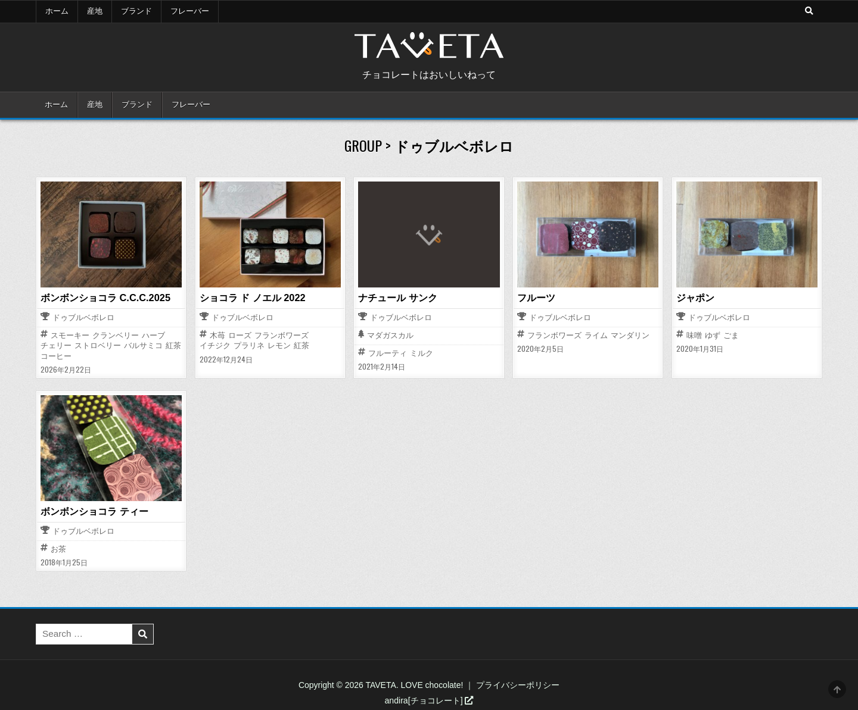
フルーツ (536, 297)
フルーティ (387, 353)
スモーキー (70, 335)
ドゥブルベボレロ (83, 318)
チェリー (56, 345)
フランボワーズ (281, 335)
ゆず (712, 335)
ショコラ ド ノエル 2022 (252, 297)
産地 (94, 11)
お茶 (58, 548)
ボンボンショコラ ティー (94, 510)
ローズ (239, 335)
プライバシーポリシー (517, 684)
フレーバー (189, 11)
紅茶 (173, 345)
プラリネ (249, 345)
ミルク (421, 353)
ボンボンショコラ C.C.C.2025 (105, 297)
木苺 (217, 335)
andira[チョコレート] (429, 700)
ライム (596, 335)
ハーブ (153, 335)
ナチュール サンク (397, 297)
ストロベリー (97, 345)
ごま (731, 335)
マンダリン (630, 335)
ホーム (57, 11)
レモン (279, 345)
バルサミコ (143, 345)
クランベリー (115, 335)
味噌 (694, 335)
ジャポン (695, 297)
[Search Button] (808, 11)
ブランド (136, 11)
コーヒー (56, 356)
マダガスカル (390, 336)
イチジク (215, 345)
